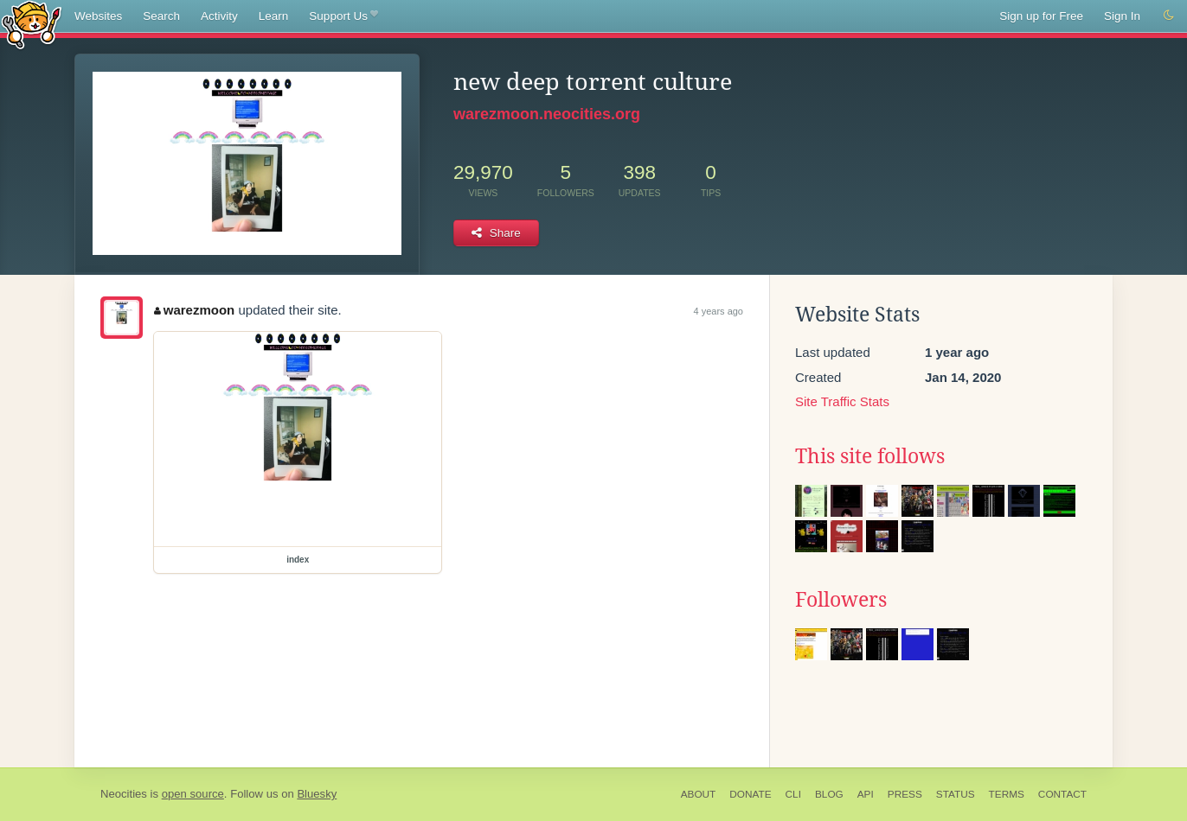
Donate (750, 794)
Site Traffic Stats (842, 401)
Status (955, 794)
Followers (841, 600)
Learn (274, 16)
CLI (793, 794)
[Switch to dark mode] (1169, 15)
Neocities (123, 793)
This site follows (870, 456)
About (698, 794)
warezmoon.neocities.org (546, 114)
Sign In (1122, 16)
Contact (1062, 794)
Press (905, 794)
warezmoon (194, 309)
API (865, 794)
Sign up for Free (1041, 16)
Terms (1006, 794)
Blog (829, 794)
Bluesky (317, 793)
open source (193, 793)
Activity (219, 16)
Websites (98, 16)
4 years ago (718, 311)
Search (161, 16)
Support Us (343, 16)
